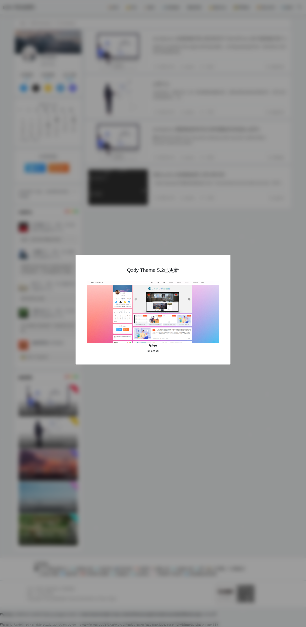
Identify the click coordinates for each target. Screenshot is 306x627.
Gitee (153, 345)
